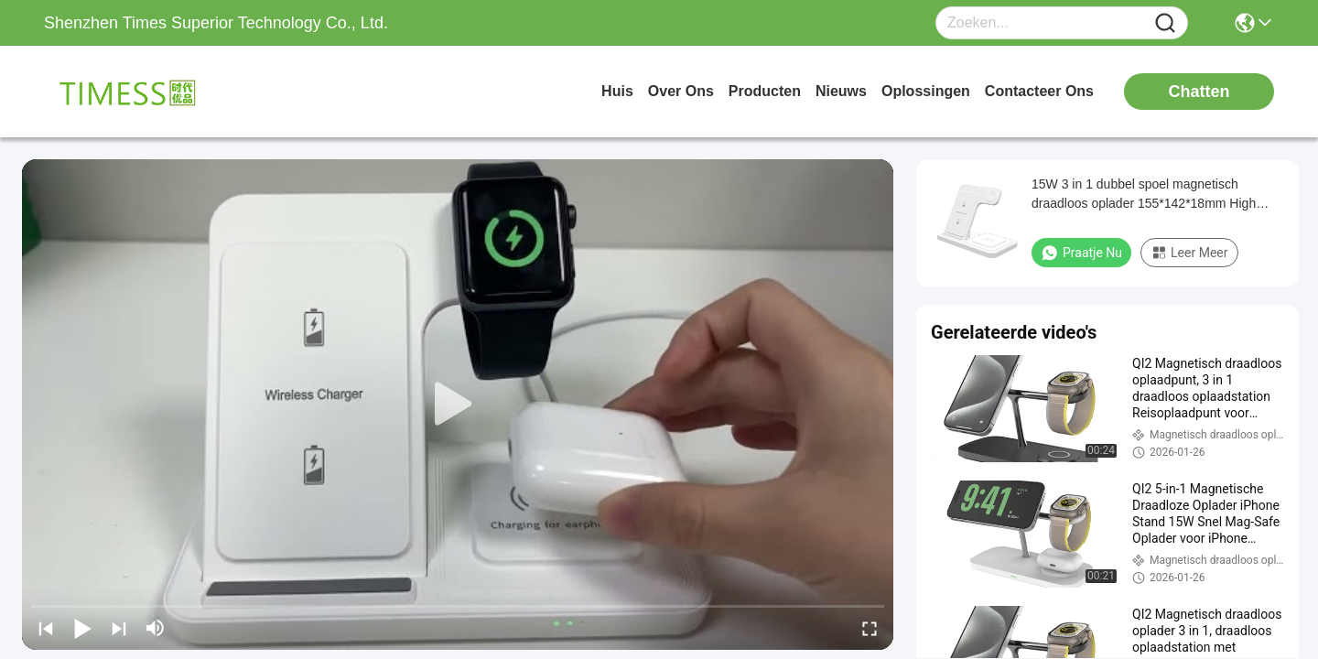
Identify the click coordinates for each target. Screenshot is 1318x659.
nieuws (841, 91)
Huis (617, 91)
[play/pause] (82, 628)
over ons (681, 91)
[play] (458, 404)
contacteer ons (1039, 91)
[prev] (45, 628)
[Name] (1165, 23)
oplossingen (925, 91)
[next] (119, 628)
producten (765, 91)
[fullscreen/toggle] (869, 628)
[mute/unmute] (155, 628)
